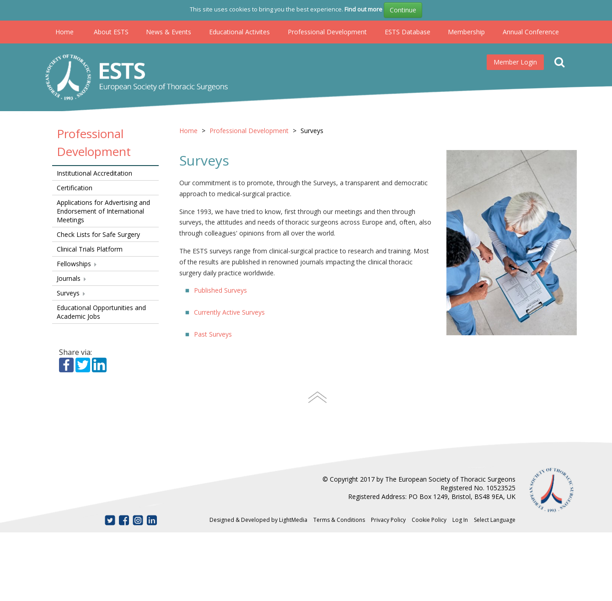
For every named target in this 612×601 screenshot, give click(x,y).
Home (64, 31)
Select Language (494, 520)
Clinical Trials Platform (90, 249)
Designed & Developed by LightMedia (258, 520)
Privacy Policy (388, 520)
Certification (74, 187)
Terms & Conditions (339, 520)
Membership (466, 31)
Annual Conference (531, 31)
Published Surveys (220, 290)
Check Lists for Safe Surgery (98, 234)
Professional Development (327, 31)
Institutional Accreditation (94, 173)
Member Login (515, 62)
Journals (72, 278)
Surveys (71, 293)
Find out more (363, 9)
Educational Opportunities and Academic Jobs (101, 312)
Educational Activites (239, 31)
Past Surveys (213, 334)
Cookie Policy (429, 520)
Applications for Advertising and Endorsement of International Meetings (103, 211)
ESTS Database (407, 31)
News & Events (168, 31)
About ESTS (111, 31)
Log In (460, 520)
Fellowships (77, 263)
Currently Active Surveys (229, 312)
